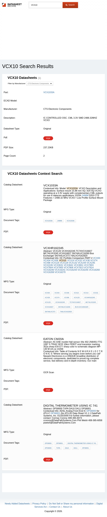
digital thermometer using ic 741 (82, 443)
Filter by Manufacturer (16, 83)
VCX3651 (78, 265)
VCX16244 (71, 270)
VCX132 (73, 263)
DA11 (75, 448)
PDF (48, 138)
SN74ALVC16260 (64, 307)
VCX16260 (94, 270)
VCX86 (46, 263)
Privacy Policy (39, 503)
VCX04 (46, 260)
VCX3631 (58, 265)
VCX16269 (48, 272)
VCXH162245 (60, 302)
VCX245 (91, 263)
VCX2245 (48, 265)
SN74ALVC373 (50, 311)
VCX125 (55, 263)
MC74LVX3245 (91, 302)
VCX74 (93, 260)
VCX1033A (48, 221)
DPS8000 (92, 411)
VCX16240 (48, 270)
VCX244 (82, 263)
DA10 (67, 448)
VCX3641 (68, 265)
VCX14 (70, 260)
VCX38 (86, 260)
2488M (85, 195)
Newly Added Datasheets (17, 503)
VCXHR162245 (89, 297)
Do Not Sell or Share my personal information (71, 503)
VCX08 (54, 260)
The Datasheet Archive (12, 5)
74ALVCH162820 (66, 311)
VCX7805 (58, 267)
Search (70, 5)
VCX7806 (68, 267)
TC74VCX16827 (75, 302)
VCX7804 (48, 267)
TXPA (58, 448)
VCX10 (76, 293)
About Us (67, 507)
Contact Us (54, 507)
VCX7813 (78, 267)
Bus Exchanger (81, 307)
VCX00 (96, 258)
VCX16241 (60, 270)
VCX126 (64, 263)
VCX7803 (89, 265)
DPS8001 (56, 413)
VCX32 (78, 260)
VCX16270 (60, 272)
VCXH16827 (49, 307)
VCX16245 (83, 270)
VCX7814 (89, 267)
